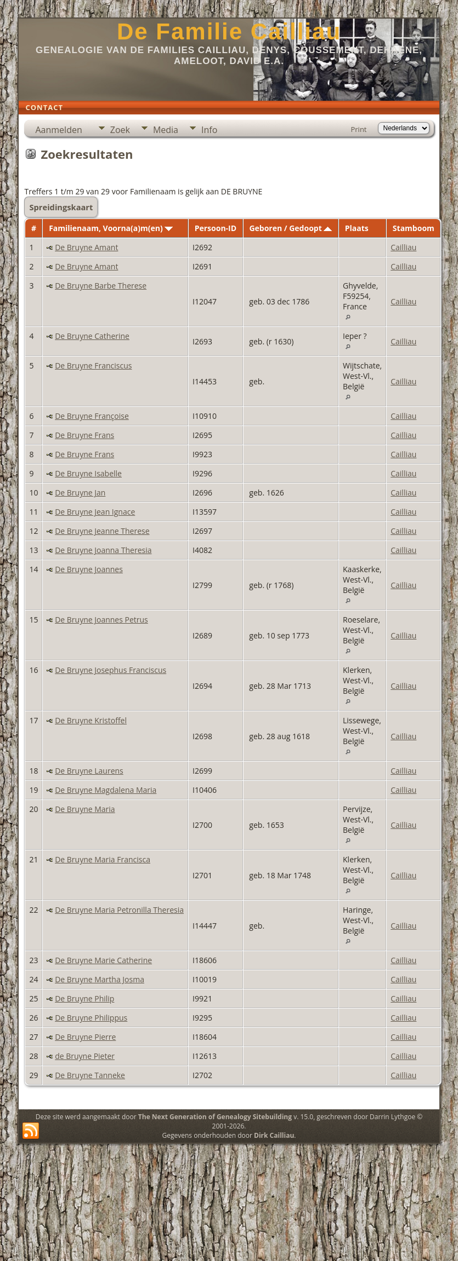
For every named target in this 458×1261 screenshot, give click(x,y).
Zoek (120, 130)
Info (209, 130)
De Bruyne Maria (85, 809)
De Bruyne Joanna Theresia (103, 550)
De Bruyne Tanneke (90, 1075)
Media (165, 130)
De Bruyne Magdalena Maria (105, 790)
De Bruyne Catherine (92, 336)
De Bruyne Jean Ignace (95, 511)
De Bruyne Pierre (85, 1037)
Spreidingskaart (61, 206)
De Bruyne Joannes (89, 569)
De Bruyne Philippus (91, 1017)
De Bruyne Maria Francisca (102, 859)
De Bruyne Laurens (89, 770)
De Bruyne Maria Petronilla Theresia (119, 910)
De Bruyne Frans (84, 435)
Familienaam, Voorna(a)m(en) (111, 228)
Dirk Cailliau (274, 1135)
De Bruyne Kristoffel (91, 720)
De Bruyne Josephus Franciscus (110, 670)
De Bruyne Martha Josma (99, 979)
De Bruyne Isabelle (88, 473)
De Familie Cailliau (229, 31)
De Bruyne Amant (86, 247)
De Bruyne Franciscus (93, 365)
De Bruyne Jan (80, 492)
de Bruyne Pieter (85, 1056)
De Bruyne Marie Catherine (103, 960)
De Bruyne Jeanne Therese (102, 531)
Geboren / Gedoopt (290, 228)
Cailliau (403, 247)
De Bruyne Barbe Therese (100, 285)
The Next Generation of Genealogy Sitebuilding (215, 1116)
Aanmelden (58, 130)
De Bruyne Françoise (92, 416)
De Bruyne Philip (84, 998)
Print (358, 129)
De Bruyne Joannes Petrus (101, 619)
